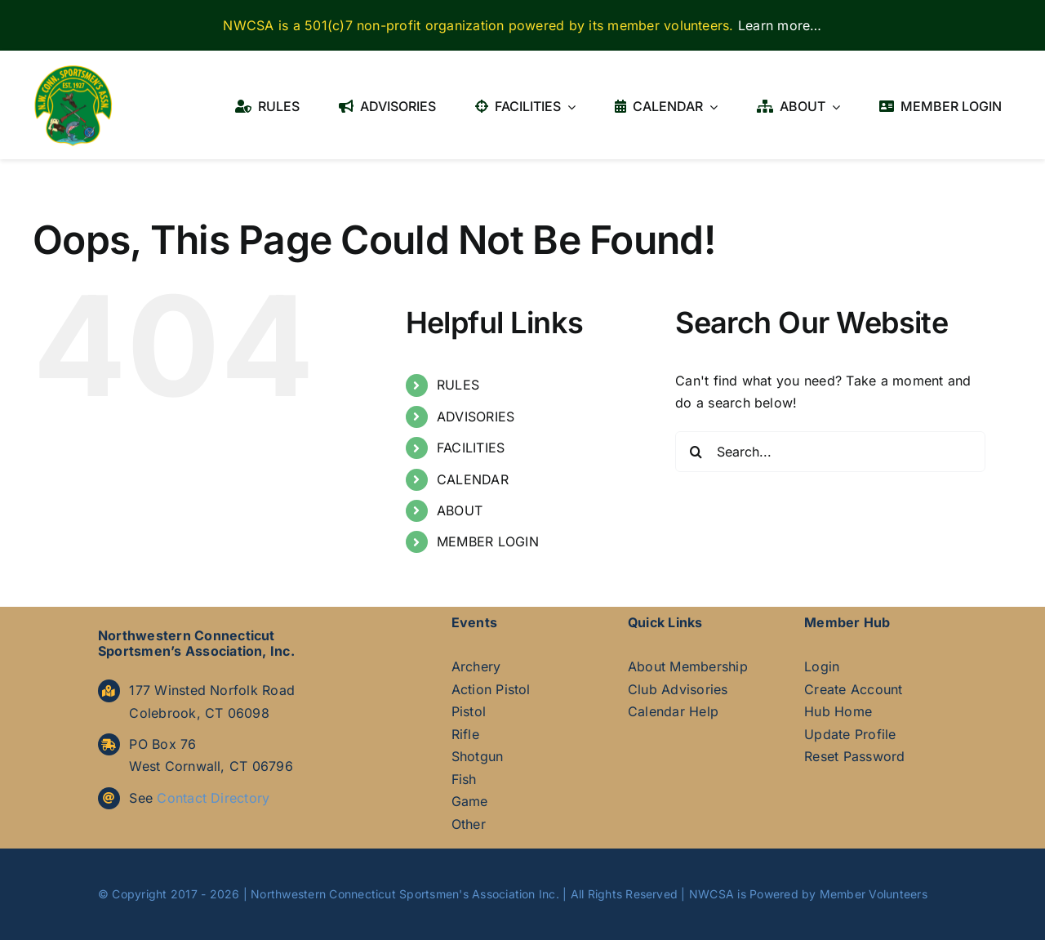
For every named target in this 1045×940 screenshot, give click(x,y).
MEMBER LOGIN (488, 541)
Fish (464, 779)
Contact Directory (213, 798)
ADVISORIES (475, 416)
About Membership (688, 666)
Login (821, 666)
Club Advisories (678, 689)
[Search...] (830, 451)
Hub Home (838, 711)
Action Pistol (491, 689)
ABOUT (459, 510)
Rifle (465, 734)
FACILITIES (471, 447)
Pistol (468, 711)
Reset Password (854, 756)
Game (469, 801)
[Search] (695, 451)
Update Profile (850, 734)
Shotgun (477, 756)
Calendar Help (673, 711)
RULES (458, 384)
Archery (476, 666)
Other (468, 824)
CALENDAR (473, 479)
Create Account (853, 689)
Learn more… (780, 25)
